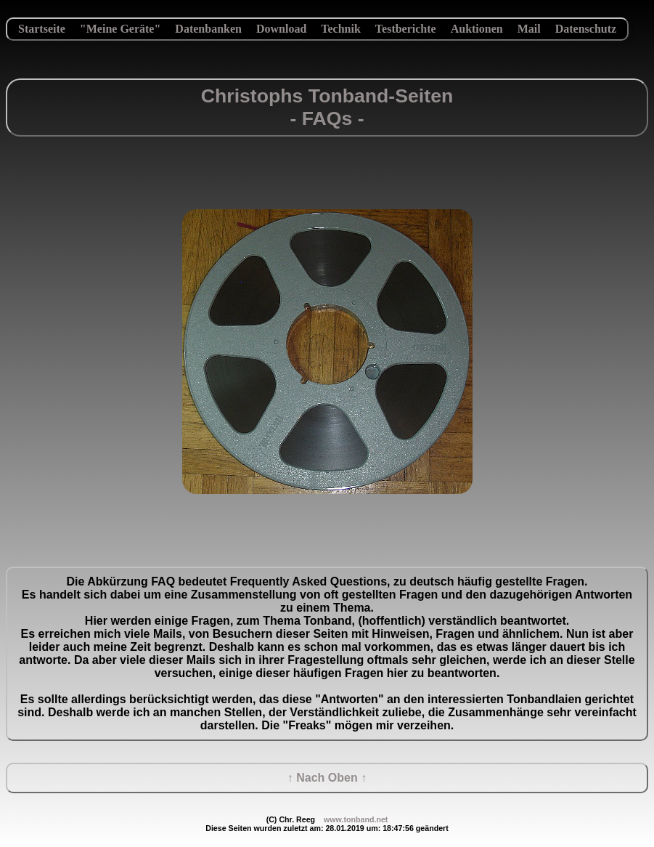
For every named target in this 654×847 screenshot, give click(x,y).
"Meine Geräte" (120, 29)
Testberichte (405, 29)
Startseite (41, 29)
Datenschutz (585, 29)
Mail (529, 29)
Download (281, 29)
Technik (341, 29)
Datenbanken (208, 29)
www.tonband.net (356, 819)
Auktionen (477, 29)
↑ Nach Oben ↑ (327, 777)
